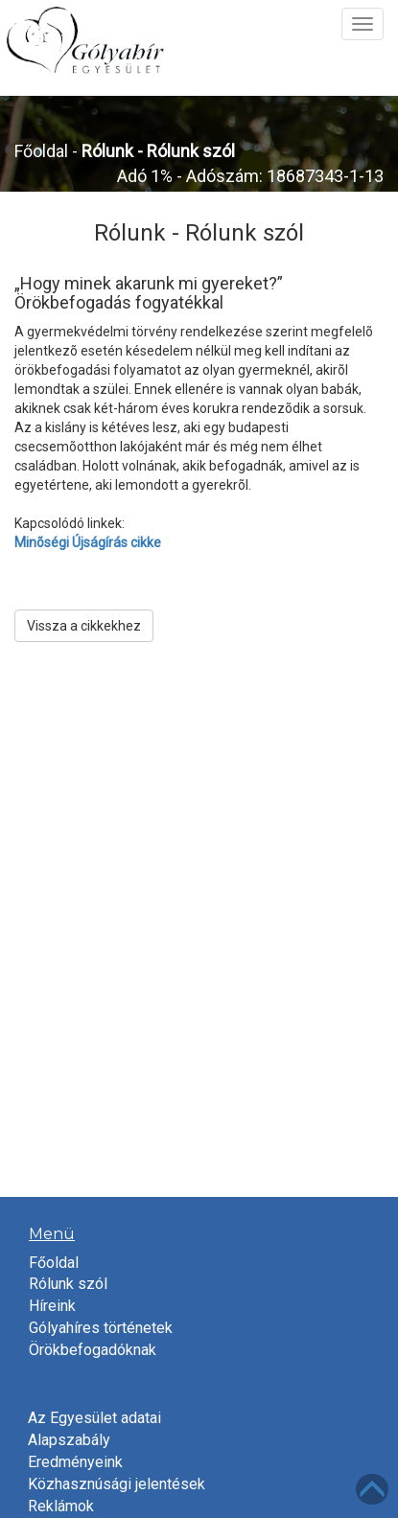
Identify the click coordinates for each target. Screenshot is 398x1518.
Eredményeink (75, 1462)
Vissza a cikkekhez (84, 625)
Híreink (52, 1306)
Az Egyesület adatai (94, 1418)
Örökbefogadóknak (92, 1350)
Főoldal (41, 151)
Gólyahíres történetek (101, 1328)
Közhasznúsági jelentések (116, 1484)
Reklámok (61, 1506)
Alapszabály (69, 1440)
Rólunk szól (68, 1284)
